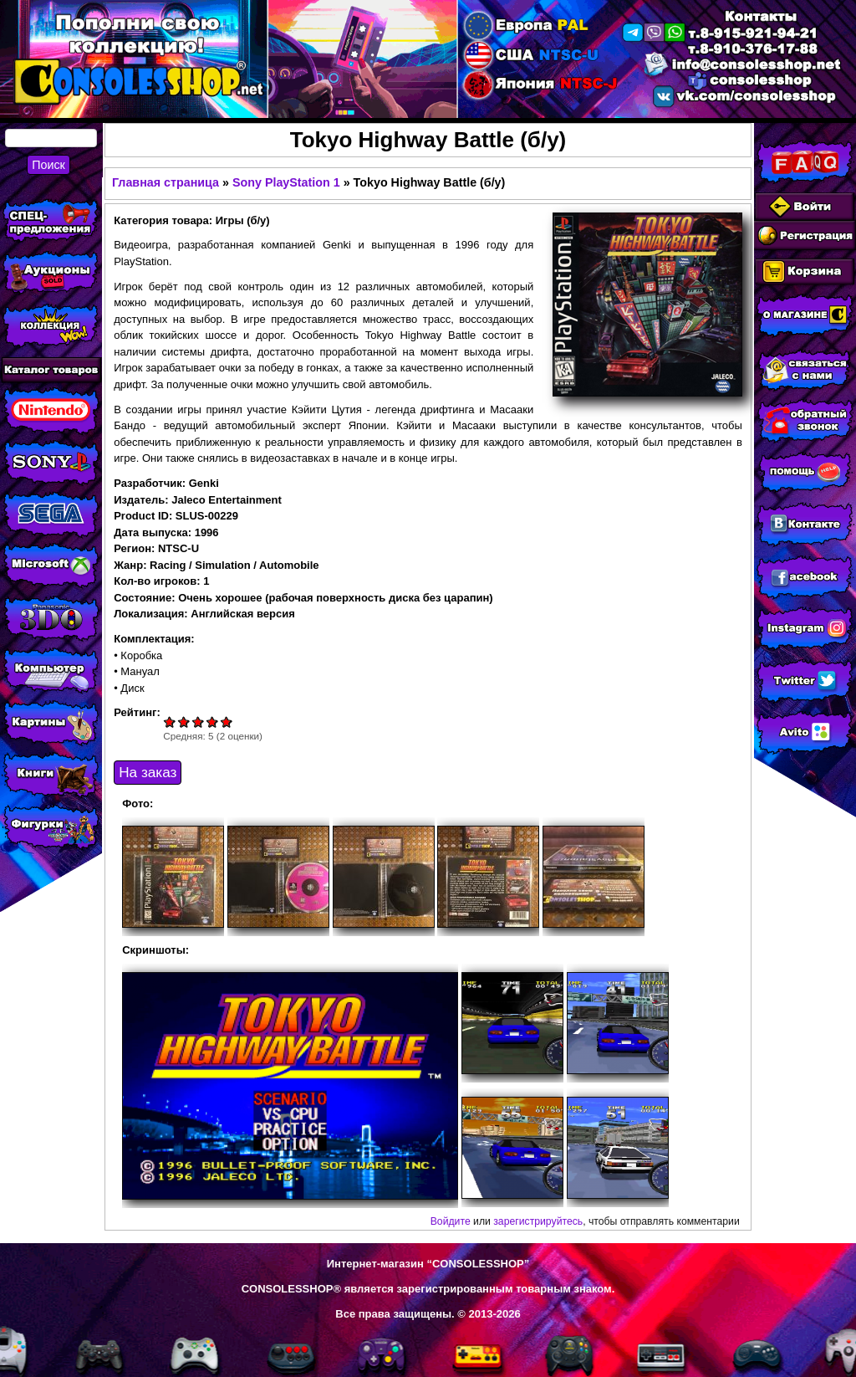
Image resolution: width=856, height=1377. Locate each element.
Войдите (451, 1221)
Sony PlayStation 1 (286, 182)
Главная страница (165, 182)
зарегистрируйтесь (538, 1221)
